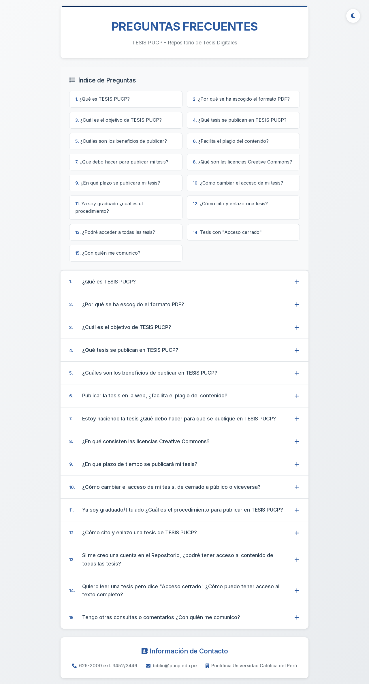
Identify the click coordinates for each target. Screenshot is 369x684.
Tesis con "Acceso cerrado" (227, 232)
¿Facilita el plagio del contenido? (231, 141)
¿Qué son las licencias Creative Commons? (242, 162)
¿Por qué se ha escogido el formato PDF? (241, 99)
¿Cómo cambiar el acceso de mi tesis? (238, 183)
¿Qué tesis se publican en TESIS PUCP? (240, 120)
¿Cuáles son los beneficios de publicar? (121, 141)
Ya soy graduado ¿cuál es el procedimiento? (109, 207)
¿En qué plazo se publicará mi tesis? (117, 183)
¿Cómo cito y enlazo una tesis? (230, 203)
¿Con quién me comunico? (107, 253)
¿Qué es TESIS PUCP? (102, 99)
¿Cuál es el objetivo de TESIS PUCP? (118, 120)
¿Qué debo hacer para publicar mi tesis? (121, 162)
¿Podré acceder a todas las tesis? (115, 232)
